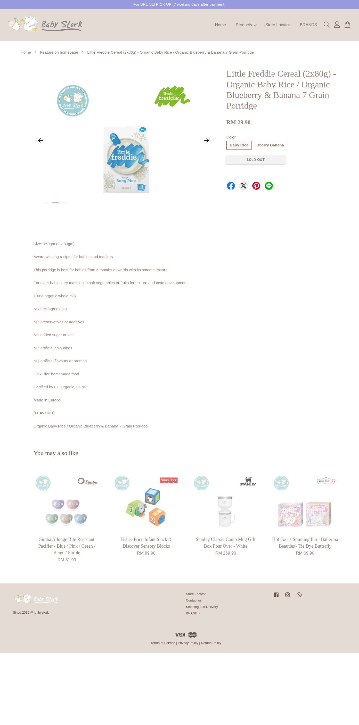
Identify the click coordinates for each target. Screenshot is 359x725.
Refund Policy (211, 643)
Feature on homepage (59, 52)
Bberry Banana (270, 145)
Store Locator (277, 25)
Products (246, 25)
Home (220, 25)
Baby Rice (239, 145)
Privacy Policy (188, 643)
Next (206, 140)
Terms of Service (163, 643)
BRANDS (308, 25)
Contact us (194, 600)
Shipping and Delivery (202, 607)
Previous (40, 140)
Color (231, 137)
